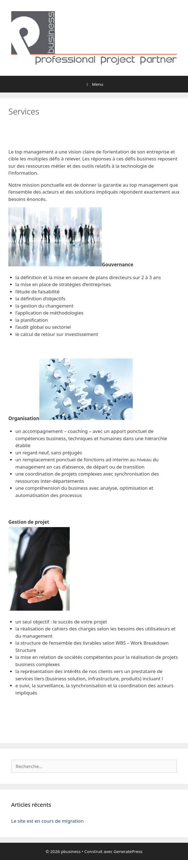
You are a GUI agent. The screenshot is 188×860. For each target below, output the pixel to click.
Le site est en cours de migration (47, 821)
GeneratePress (128, 851)
